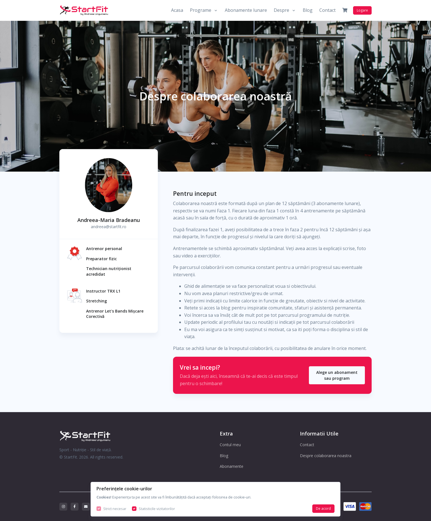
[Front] (84, 10)
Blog (308, 10)
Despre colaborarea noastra (325, 455)
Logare (362, 10)
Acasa (177, 10)
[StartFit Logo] (108, 436)
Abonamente (231, 466)
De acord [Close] (323, 508)
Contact (327, 10)
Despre (281, 10)
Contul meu (230, 444)
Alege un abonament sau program (337, 375)
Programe (200, 10)
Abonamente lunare (246, 10)
